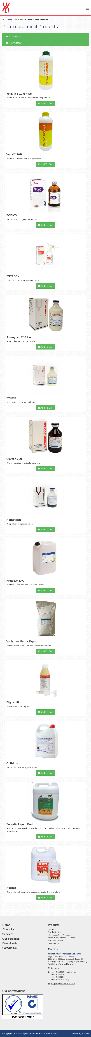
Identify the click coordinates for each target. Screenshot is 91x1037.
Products (19, 19)
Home (9, 19)
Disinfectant (53, 943)
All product (13, 36)
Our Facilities (10, 938)
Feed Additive (54, 932)
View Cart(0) (14, 42)
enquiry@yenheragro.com (63, 983)
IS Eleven (85, 1033)
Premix (51, 929)
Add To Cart (45, 103)
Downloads (9, 943)
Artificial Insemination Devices (61, 937)
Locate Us (56, 968)
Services (7, 934)
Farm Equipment (55, 940)
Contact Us (9, 948)
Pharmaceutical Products (59, 935)
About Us (8, 929)
